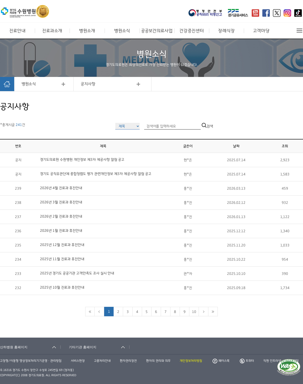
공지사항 (88, 84)
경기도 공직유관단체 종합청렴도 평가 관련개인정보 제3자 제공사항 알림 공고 (95, 174)
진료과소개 (52, 30)
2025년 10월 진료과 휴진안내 (62, 287)
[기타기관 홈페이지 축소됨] (99, 347)
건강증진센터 (191, 30)
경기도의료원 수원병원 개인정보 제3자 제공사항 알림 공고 (82, 159)
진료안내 (17, 30)
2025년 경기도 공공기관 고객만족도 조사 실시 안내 (77, 273)
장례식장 (226, 30)
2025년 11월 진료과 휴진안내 (62, 259)
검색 (207, 126)
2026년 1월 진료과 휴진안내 (61, 230)
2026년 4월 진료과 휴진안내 (61, 188)
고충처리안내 (102, 360)
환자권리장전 (128, 360)
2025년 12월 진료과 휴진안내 (62, 245)
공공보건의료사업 (157, 30)
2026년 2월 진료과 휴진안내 (61, 216)
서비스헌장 (78, 360)
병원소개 (87, 30)
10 (194, 312)
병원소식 (122, 30)
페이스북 (221, 360)
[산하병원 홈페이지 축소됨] (30, 347)
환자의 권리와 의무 (158, 360)
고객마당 (261, 30)
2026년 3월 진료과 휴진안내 (61, 202)
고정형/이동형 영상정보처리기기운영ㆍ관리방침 (31, 360)
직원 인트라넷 (272, 360)
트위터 (247, 360)
